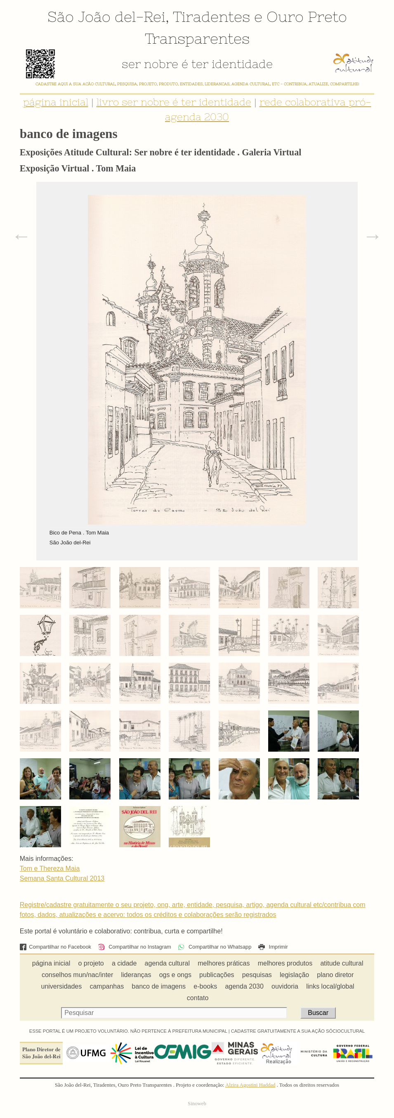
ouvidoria (284, 986)
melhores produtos (285, 963)
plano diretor (335, 974)
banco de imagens (159, 986)
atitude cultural (341, 963)
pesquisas (257, 974)
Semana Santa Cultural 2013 (62, 878)
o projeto (91, 963)
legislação (294, 974)
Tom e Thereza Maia (50, 868)
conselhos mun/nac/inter (77, 974)
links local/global (330, 986)
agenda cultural (167, 963)
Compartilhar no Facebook (55, 947)
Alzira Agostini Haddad (250, 1085)
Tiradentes (211, 16)
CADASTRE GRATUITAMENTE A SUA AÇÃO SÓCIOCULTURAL (298, 1031)
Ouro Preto (307, 16)
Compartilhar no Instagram (134, 947)
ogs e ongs (175, 974)
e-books (205, 986)
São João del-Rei (106, 16)
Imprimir (273, 947)
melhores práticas (224, 963)
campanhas (107, 986)
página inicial (55, 102)
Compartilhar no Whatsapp (214, 947)
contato (197, 997)
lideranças (136, 974)
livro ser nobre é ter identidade (174, 102)
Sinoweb (197, 1103)
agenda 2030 (244, 986)
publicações (216, 974)
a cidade (124, 963)
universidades (61, 986)
